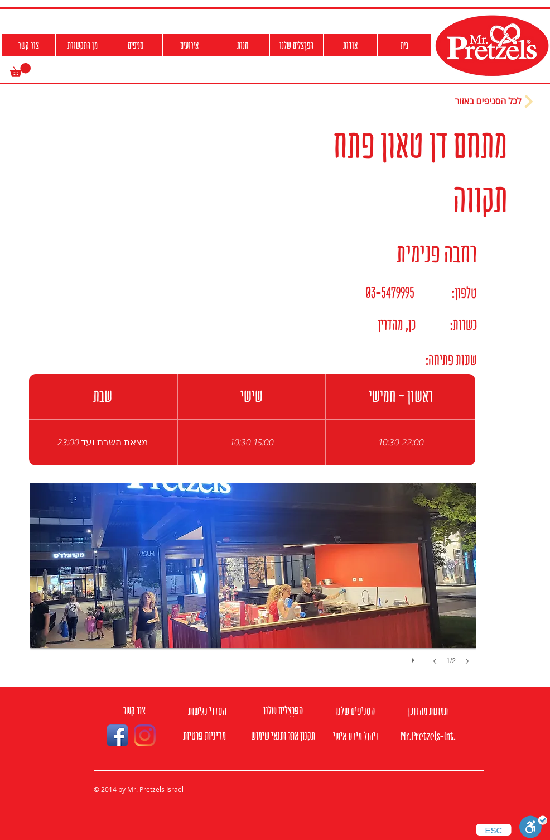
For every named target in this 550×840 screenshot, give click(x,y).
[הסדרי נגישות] (207, 711)
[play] (414, 657)
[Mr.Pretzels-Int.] (428, 736)
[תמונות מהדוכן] (428, 711)
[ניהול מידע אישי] (355, 736)
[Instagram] (145, 735)
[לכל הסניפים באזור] (495, 101)
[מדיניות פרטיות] (204, 736)
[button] (20, 70)
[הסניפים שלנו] (355, 711)
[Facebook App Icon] (117, 735)
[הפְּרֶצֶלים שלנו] (283, 710)
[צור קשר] (134, 710)
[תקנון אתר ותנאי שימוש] (283, 736)
